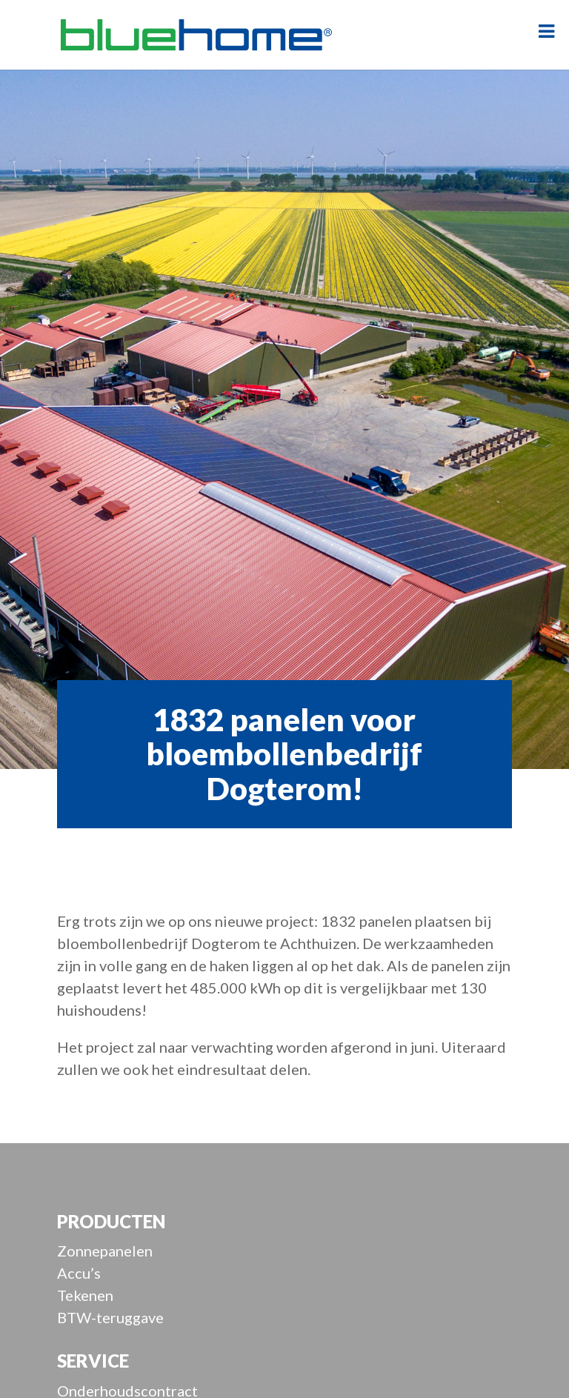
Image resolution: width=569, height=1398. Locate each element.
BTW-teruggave (110, 1317)
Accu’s (79, 1273)
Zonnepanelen (105, 1250)
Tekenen (85, 1295)
